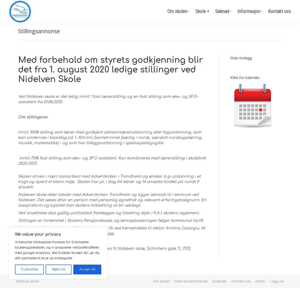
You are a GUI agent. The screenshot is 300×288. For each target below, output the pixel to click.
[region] (58, 253)
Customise (29, 269)
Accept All (87, 269)
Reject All (59, 269)
